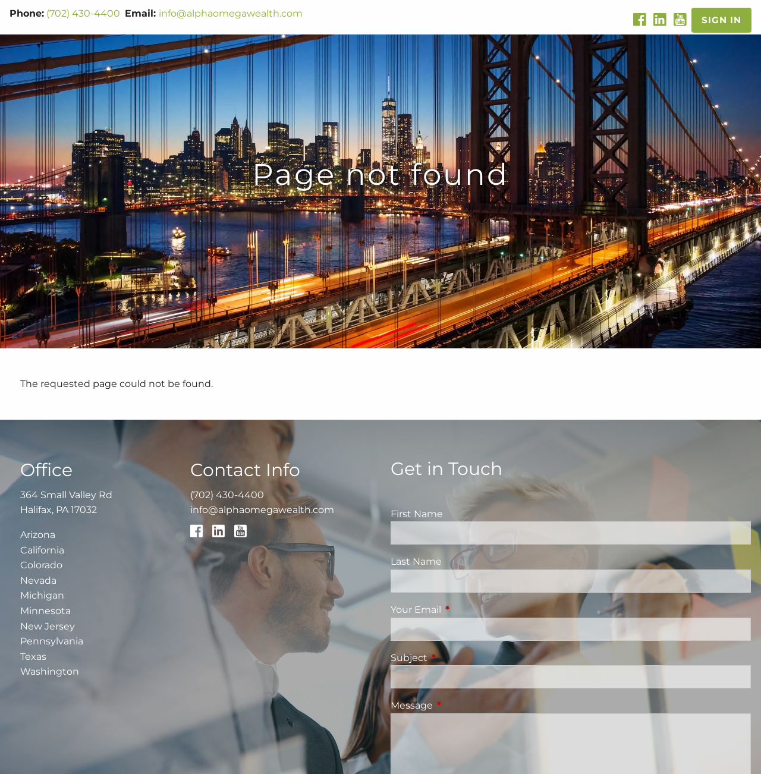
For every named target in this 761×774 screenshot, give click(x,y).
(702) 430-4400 (83, 13)
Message (461, 705)
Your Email (465, 609)
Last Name (416, 561)
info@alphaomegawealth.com (231, 13)
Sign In (721, 20)
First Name (417, 514)
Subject (459, 657)
